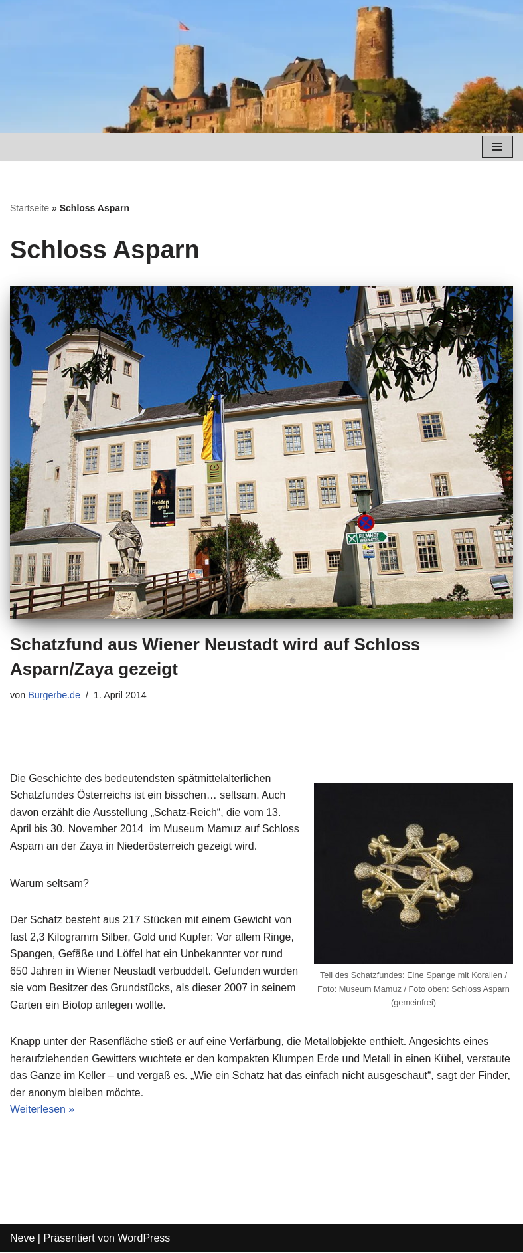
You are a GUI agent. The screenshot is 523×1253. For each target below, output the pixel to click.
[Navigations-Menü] (497, 147)
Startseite (29, 208)
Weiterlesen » (42, 1110)
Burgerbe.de (54, 695)
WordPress (143, 1238)
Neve (22, 1238)
